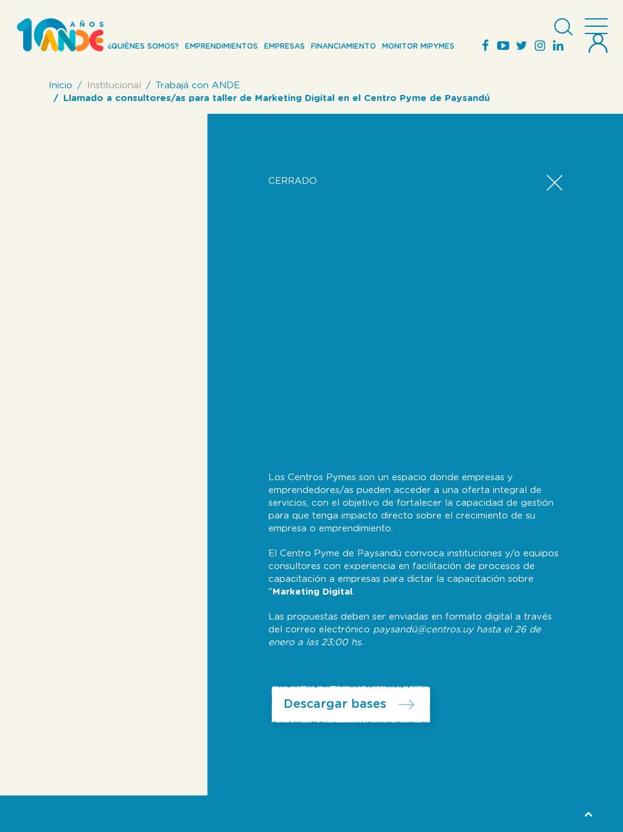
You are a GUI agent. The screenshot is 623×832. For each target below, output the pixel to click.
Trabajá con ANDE (198, 85)
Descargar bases (335, 704)
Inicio (60, 85)
